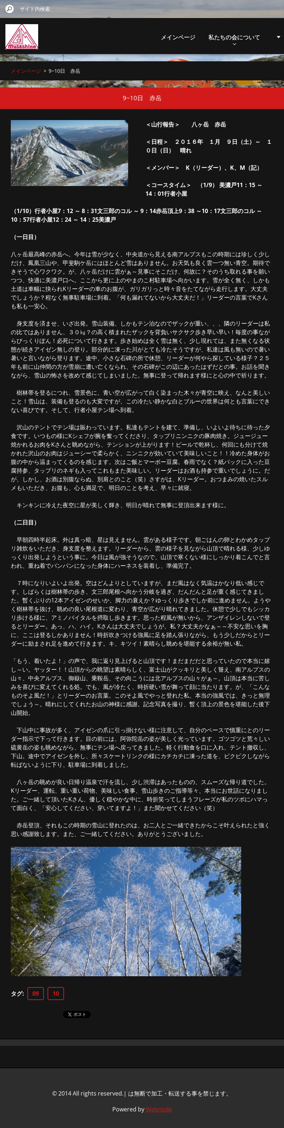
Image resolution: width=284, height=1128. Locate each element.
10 (56, 993)
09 (35, 993)
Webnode (159, 1109)
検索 (9, 8)
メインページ (178, 37)
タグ (16, 993)
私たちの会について (234, 39)
